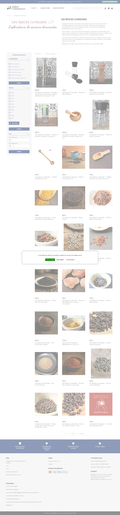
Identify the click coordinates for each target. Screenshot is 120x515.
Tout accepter (50, 259)
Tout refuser (60, 259)
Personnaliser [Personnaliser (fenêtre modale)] (70, 259)
